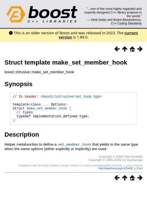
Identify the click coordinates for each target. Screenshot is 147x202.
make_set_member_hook (47, 111)
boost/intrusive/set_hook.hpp (71, 97)
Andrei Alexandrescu (127, 19)
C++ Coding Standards (126, 23)
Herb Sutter (99, 19)
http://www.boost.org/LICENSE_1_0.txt (120, 174)
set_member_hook (74, 150)
